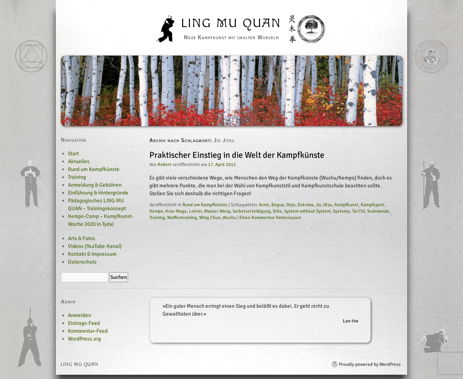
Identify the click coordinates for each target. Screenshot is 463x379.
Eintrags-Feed (84, 323)
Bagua (277, 205)
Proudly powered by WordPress (370, 364)
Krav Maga (176, 211)
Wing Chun (209, 217)
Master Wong (217, 211)
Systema (341, 211)
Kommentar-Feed (88, 331)
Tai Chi (358, 211)
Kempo (156, 211)
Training (157, 217)
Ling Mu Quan (231, 23)
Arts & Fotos (81, 238)
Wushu (229, 217)
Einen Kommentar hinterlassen (270, 217)
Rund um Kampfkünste (205, 205)
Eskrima (306, 205)
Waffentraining (182, 217)
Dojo (291, 205)
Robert (164, 164)
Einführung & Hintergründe (98, 193)
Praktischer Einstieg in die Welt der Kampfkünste (236, 155)
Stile (277, 211)
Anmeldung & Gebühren (95, 185)
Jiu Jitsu (324, 205)
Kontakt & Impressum (92, 254)
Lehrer (195, 211)
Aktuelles (79, 161)
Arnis (264, 205)
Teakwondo (378, 211)
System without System (307, 211)
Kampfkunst (346, 205)
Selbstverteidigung (252, 211)
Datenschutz (82, 262)
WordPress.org (84, 339)
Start (73, 153)
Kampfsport (372, 205)
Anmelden (79, 315)
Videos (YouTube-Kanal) (95, 246)
